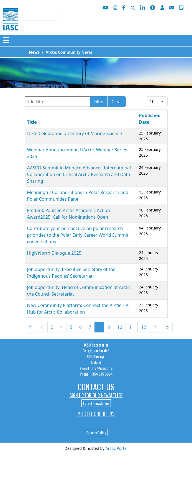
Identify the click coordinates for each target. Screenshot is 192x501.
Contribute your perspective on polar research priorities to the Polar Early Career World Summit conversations (78, 235)
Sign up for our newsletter (96, 395)
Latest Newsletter (96, 403)
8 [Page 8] (99, 327)
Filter (99, 102)
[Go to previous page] (42, 327)
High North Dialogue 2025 (54, 253)
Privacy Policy (96, 432)
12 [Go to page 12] (143, 327)
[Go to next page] (155, 327)
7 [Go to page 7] (90, 327)
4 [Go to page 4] (61, 327)
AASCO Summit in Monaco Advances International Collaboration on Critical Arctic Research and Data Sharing (79, 174)
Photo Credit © (96, 414)
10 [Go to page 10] (119, 327)
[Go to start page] (30, 327)
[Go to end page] (167, 327)
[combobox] (31, 16)
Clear (116, 102)
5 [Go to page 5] (71, 327)
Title (32, 122)
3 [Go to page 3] (52, 327)
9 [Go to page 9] (108, 327)
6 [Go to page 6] (80, 327)
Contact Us (96, 386)
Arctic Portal (116, 448)
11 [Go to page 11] (131, 327)
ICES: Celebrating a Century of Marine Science (74, 133)
